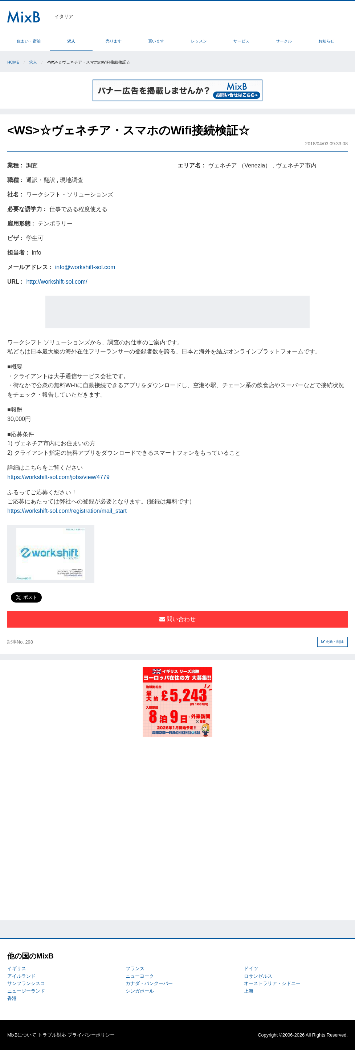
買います (156, 41)
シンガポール (140, 991)
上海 (248, 991)
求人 (71, 41)
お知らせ (326, 41)
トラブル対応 (52, 1035)
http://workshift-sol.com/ (56, 282)
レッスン (199, 41)
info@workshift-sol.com (85, 267)
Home (13, 62)
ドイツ (251, 968)
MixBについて (21, 1035)
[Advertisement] (177, 312)
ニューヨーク (140, 976)
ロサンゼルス (258, 976)
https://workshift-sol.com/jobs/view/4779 (58, 477)
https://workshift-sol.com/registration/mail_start (67, 511)
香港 (12, 998)
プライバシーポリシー (91, 1035)
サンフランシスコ (26, 983)
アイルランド (21, 976)
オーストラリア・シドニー (272, 983)
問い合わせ (177, 619)
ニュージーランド (26, 991)
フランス (135, 968)
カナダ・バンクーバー (149, 983)
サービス (241, 41)
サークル (284, 41)
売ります (114, 41)
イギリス (16, 968)
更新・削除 (332, 642)
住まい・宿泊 (29, 41)
